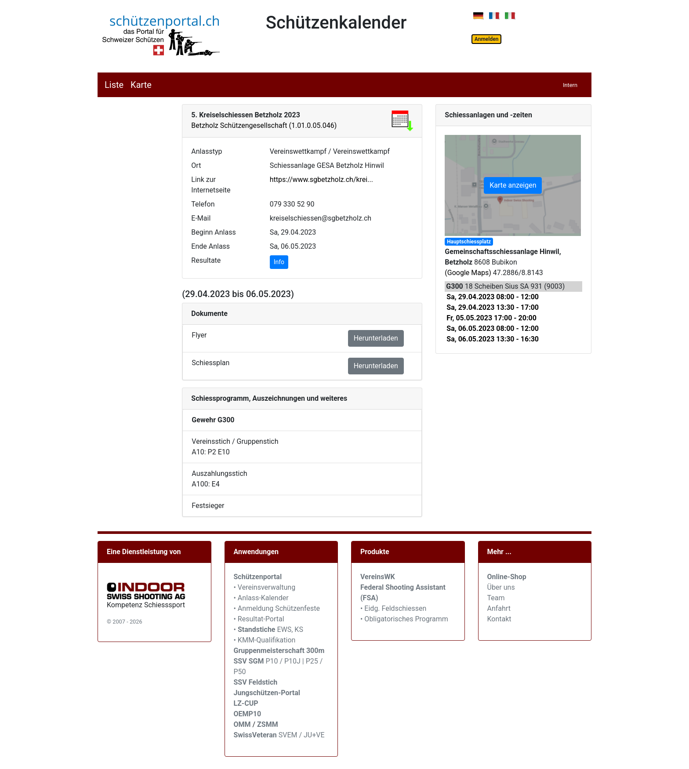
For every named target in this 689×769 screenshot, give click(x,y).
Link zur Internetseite (210, 184)
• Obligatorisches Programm (404, 619)
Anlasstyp (206, 151)
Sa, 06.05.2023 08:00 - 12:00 (492, 328)
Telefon (202, 204)
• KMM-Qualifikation (265, 640)
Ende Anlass (210, 246)
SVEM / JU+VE (302, 735)
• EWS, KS (268, 629)
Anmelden (487, 39)
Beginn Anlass (213, 232)
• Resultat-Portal (259, 619)
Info (279, 261)
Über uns (501, 587)
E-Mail (200, 218)
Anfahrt (499, 608)
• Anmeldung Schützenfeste (277, 608)
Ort (196, 165)
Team (496, 598)
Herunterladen (376, 338)
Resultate (206, 260)
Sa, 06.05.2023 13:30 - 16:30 (492, 339)
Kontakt (499, 619)
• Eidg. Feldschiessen (393, 608)
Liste (114, 85)
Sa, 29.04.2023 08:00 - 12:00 (492, 297)
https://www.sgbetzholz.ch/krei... (321, 179)
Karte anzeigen (513, 185)
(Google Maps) (468, 272)
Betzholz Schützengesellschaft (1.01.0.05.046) (264, 125)
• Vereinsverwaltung (265, 587)
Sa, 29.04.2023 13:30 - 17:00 (492, 307)
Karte (141, 85)
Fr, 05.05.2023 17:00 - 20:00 (491, 318)
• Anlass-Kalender (261, 598)
